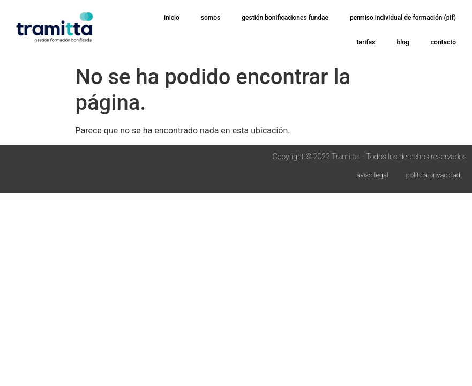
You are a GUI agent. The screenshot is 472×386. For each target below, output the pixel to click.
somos (210, 17)
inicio (171, 17)
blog (402, 42)
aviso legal (372, 175)
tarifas (366, 42)
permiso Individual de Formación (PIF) (403, 17)
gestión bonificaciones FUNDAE (285, 17)
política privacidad (433, 175)
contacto (443, 42)
